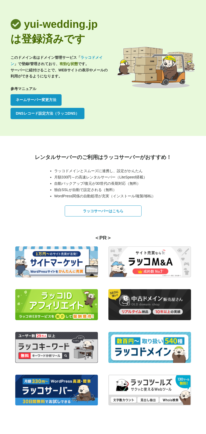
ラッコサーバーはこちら (103, 211)
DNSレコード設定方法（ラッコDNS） (47, 113)
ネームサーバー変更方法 (36, 100)
